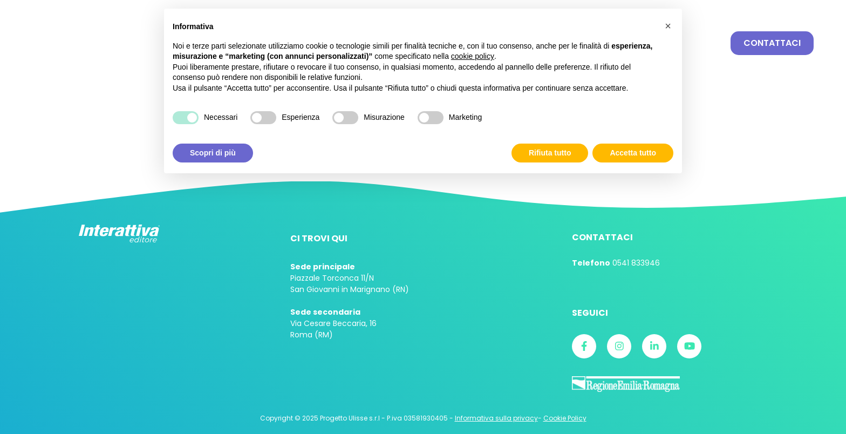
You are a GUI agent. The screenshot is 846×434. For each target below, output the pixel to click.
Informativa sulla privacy (496, 418)
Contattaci (772, 43)
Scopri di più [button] (213, 152)
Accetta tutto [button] (633, 152)
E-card (791, 10)
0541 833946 (636, 262)
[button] (668, 26)
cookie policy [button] (472, 56)
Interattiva (89, 43)
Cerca (710, 43)
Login (725, 10)
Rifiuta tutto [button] (550, 152)
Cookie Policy (564, 418)
